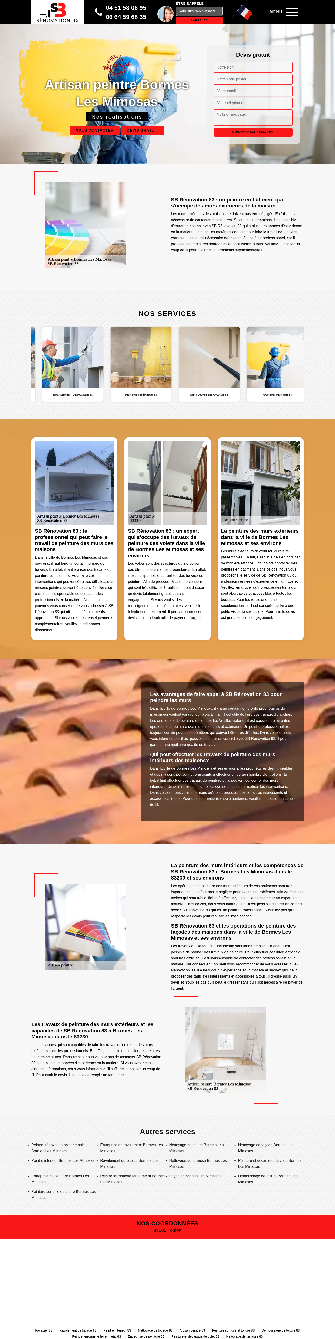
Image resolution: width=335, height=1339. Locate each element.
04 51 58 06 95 (126, 7)
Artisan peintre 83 (192, 1330)
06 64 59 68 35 (126, 16)
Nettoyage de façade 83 (155, 1330)
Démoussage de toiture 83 (280, 1330)
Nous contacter (95, 130)
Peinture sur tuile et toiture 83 (233, 1330)
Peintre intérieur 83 (117, 1330)
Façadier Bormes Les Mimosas (195, 1176)
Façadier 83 (43, 1330)
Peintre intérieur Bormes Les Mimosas (62, 1160)
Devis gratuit (142, 130)
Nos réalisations (116, 117)
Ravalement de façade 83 (78, 1330)
